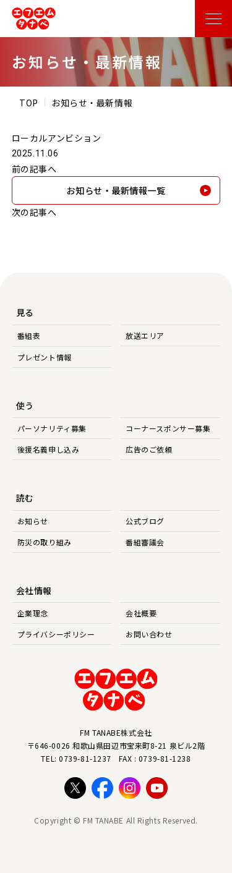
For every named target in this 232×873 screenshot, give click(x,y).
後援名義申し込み (48, 449)
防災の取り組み (44, 542)
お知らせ (32, 521)
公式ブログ (145, 521)
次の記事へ (34, 212)
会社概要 (141, 613)
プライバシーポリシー (56, 634)
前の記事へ (34, 169)
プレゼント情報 (44, 357)
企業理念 (32, 613)
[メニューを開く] (213, 18)
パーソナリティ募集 (52, 428)
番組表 (29, 335)
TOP (28, 102)
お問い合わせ (149, 634)
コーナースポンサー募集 (168, 428)
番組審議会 (145, 542)
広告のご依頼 (149, 449)
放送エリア (145, 335)
